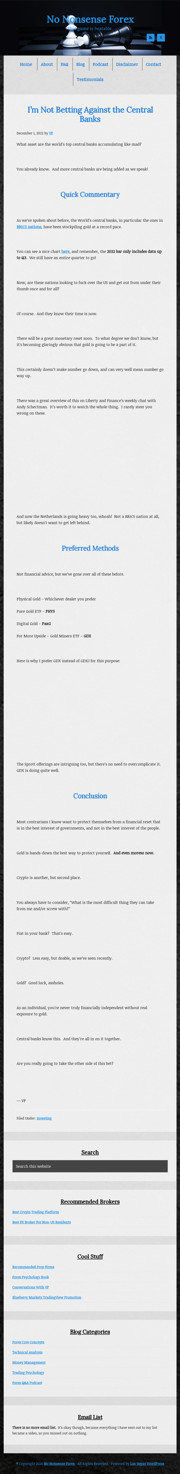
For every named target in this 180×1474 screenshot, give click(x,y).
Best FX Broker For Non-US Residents (41, 1222)
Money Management (29, 1362)
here (65, 251)
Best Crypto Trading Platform (35, 1212)
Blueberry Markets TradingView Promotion (46, 1297)
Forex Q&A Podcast (27, 1382)
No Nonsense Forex (90, 19)
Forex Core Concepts (28, 1342)
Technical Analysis (27, 1352)
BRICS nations (29, 226)
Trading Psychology (28, 1372)
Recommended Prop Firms (33, 1267)
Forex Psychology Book (30, 1277)
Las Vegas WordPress (147, 1463)
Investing (44, 1118)
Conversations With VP (30, 1287)
